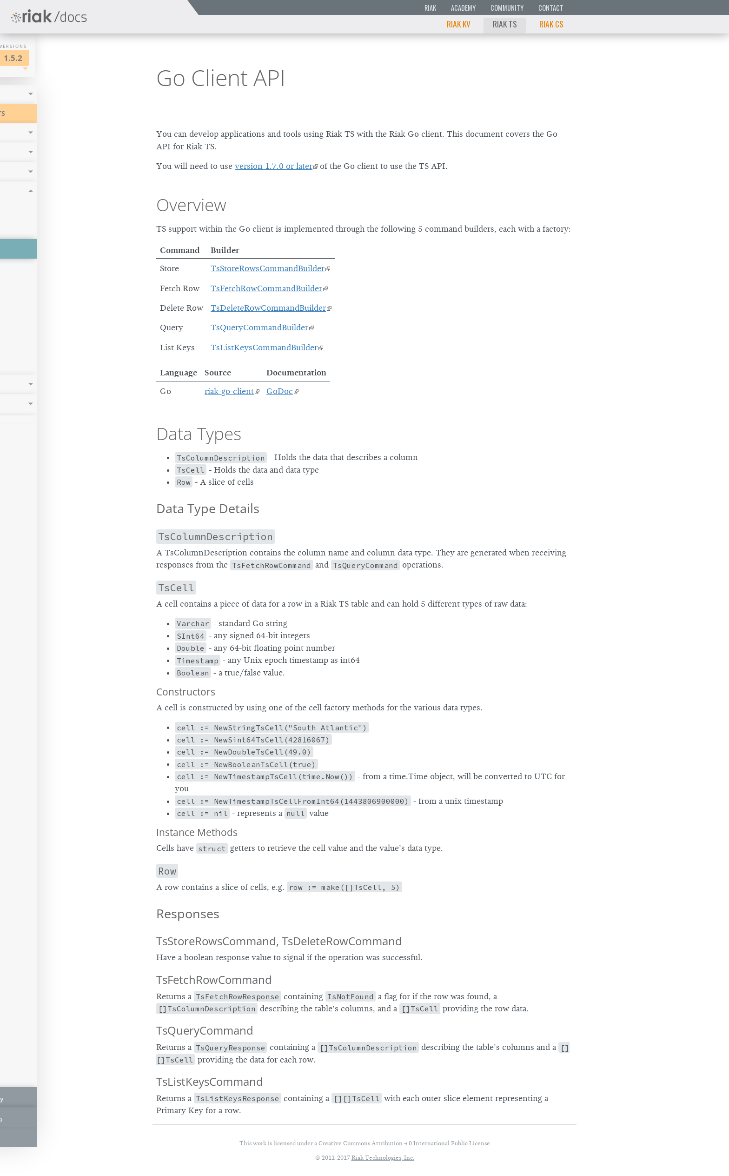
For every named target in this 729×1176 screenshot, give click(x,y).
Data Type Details (207, 508)
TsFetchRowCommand (214, 979)
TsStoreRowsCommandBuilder (268, 268)
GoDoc (279, 391)
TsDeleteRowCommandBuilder (268, 308)
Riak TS (505, 24)
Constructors (185, 691)
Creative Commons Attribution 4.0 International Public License (404, 1143)
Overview (191, 204)
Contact (550, 8)
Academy (463, 8)
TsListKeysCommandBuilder (264, 347)
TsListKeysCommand (209, 1081)
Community (507, 8)
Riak (430, 8)
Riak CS (551, 24)
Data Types (198, 433)
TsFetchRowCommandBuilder (266, 288)
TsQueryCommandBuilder (259, 327)
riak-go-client (229, 391)
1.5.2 (95, 58)
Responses (187, 913)
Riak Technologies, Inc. (382, 1157)
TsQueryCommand (204, 1030)
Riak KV (459, 24)
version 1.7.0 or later (273, 166)
